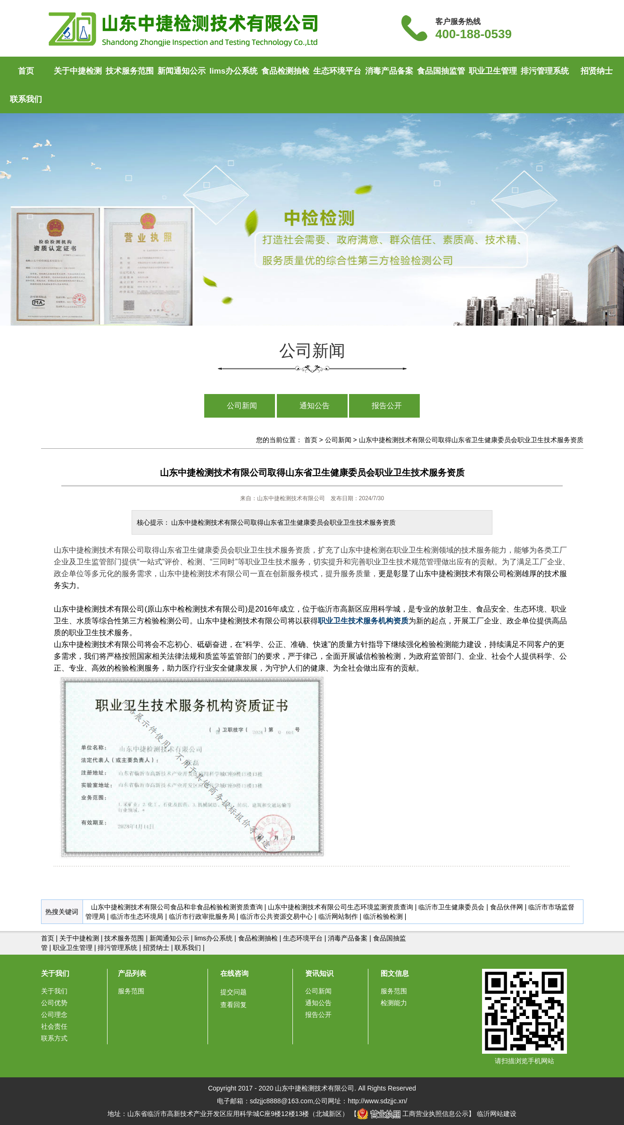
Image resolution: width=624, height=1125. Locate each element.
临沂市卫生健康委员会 (451, 907)
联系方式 (54, 1038)
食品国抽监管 (441, 71)
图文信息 (395, 973)
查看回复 (233, 1004)
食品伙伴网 (506, 907)
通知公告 (315, 406)
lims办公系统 (233, 71)
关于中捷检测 (78, 71)
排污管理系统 (545, 71)
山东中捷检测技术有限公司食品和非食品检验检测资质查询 (177, 907)
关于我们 (55, 973)
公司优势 (54, 1003)
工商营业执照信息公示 (412, 1113)
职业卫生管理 (493, 71)
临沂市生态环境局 (136, 916)
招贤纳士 (597, 71)
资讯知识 (319, 973)
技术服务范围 (130, 71)
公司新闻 (242, 406)
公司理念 (54, 1014)
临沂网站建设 (496, 1113)
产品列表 (132, 973)
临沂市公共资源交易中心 (276, 916)
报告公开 (387, 406)
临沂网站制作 (338, 916)
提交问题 (233, 992)
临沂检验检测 (383, 916)
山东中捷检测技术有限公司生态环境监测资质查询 (340, 907)
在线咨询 (234, 973)
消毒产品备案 (389, 71)
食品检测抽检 (285, 71)
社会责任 (54, 1026)
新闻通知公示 (182, 71)
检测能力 (394, 1003)
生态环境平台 (337, 71)
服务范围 (131, 991)
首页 (26, 71)
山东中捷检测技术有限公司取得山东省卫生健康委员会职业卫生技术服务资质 (471, 440)
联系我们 (26, 99)
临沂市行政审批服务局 (202, 916)
